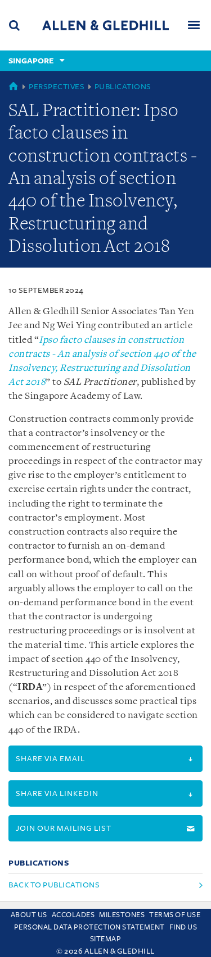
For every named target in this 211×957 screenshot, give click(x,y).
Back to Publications (54, 885)
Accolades (73, 915)
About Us (29, 915)
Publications (123, 86)
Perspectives (56, 86)
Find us (183, 927)
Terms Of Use (174, 915)
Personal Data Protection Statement (89, 927)
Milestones (122, 915)
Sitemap (106, 939)
